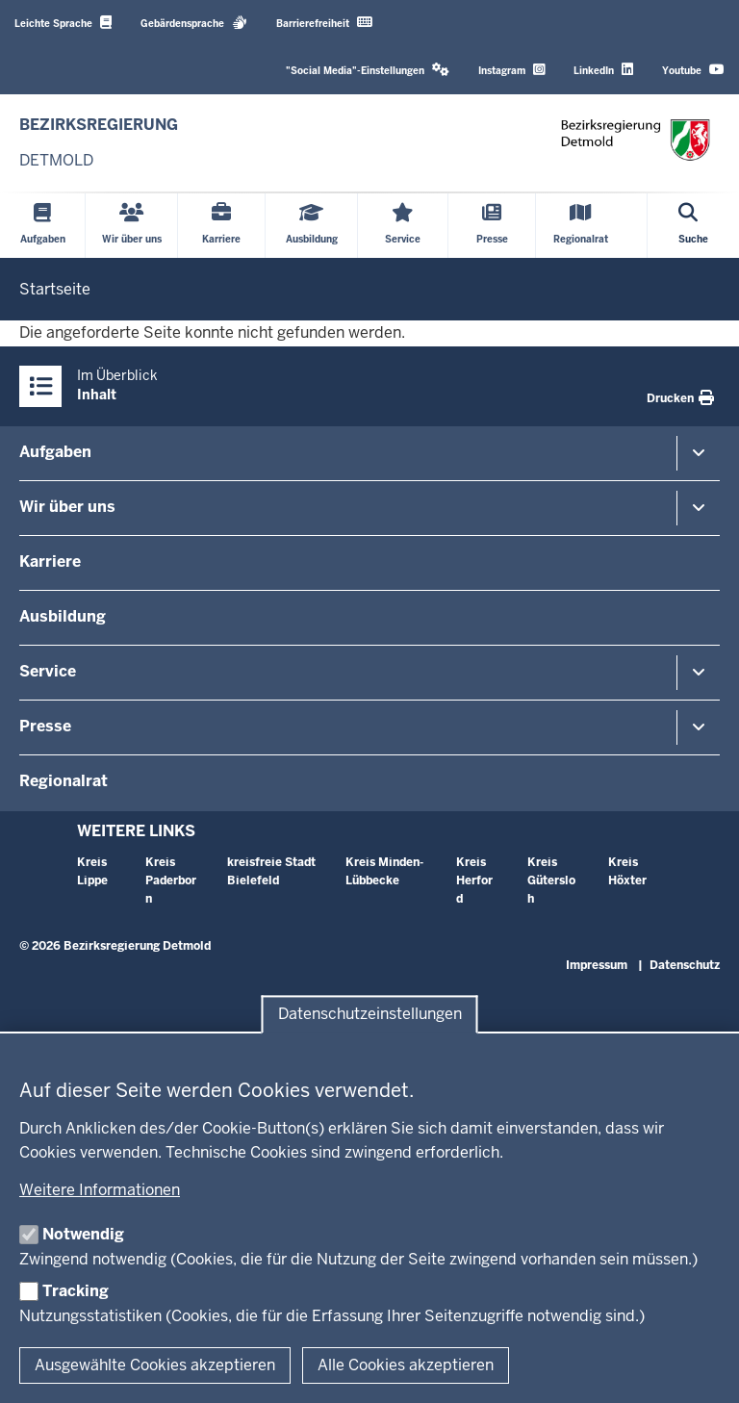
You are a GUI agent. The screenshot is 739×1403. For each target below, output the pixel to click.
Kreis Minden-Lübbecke (384, 871)
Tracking (75, 1291)
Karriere (50, 561)
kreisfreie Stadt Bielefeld (271, 871)
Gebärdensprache (193, 22)
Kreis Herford (474, 880)
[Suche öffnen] (693, 225)
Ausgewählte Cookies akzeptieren (155, 1365)
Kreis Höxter (627, 871)
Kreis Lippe (92, 871)
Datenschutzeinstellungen (370, 1015)
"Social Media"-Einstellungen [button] (367, 70)
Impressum (596, 965)
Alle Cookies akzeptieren (406, 1365)
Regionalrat (63, 781)
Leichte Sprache (63, 22)
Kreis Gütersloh (551, 880)
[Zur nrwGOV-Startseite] (98, 143)
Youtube (693, 70)
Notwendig (83, 1234)
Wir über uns (67, 507)
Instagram (511, 70)
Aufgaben (55, 452)
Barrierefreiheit (324, 22)
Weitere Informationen (99, 1190)
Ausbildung (62, 616)
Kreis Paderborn (170, 880)
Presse (45, 726)
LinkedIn (603, 70)
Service (47, 671)
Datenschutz (685, 965)
